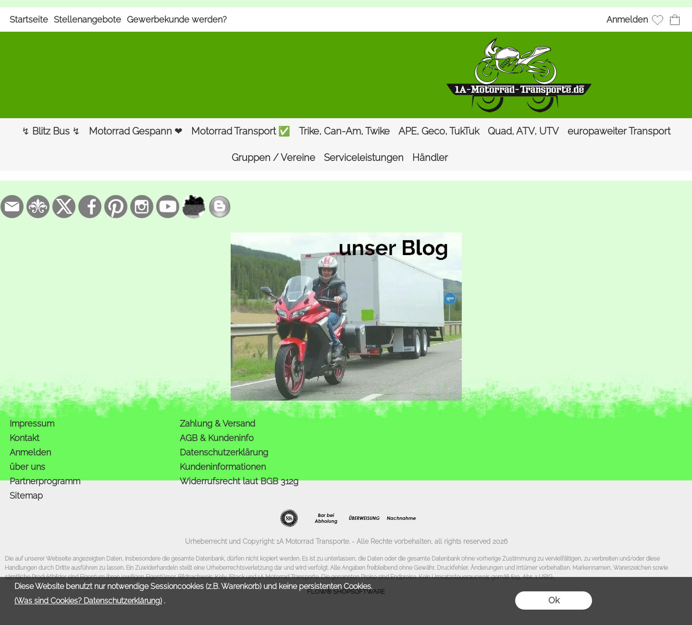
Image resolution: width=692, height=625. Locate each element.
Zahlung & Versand (217, 423)
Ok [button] (553, 600)
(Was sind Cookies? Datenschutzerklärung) (88, 600)
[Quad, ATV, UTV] (523, 131)
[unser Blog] (220, 207)
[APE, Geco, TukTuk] (438, 131)
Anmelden (627, 19)
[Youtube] (168, 207)
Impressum (32, 423)
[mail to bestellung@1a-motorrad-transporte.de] (12, 207)
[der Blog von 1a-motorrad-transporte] (346, 236)
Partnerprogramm (45, 481)
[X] (64, 207)
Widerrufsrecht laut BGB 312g (239, 481)
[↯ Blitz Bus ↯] (51, 131)
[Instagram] (142, 207)
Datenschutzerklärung (224, 452)
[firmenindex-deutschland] (194, 207)
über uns (27, 467)
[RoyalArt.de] (38, 207)
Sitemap (26, 495)
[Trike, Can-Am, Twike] (344, 131)
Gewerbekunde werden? (177, 19)
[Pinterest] (116, 207)
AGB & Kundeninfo (217, 438)
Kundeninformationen (223, 467)
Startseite (29, 19)
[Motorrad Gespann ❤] (136, 131)
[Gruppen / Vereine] (273, 158)
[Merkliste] (657, 19)
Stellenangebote (87, 19)
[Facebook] (90, 207)
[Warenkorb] (674, 19)
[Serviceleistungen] (364, 158)
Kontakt (24, 438)
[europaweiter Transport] (619, 131)
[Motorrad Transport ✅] (241, 131)
